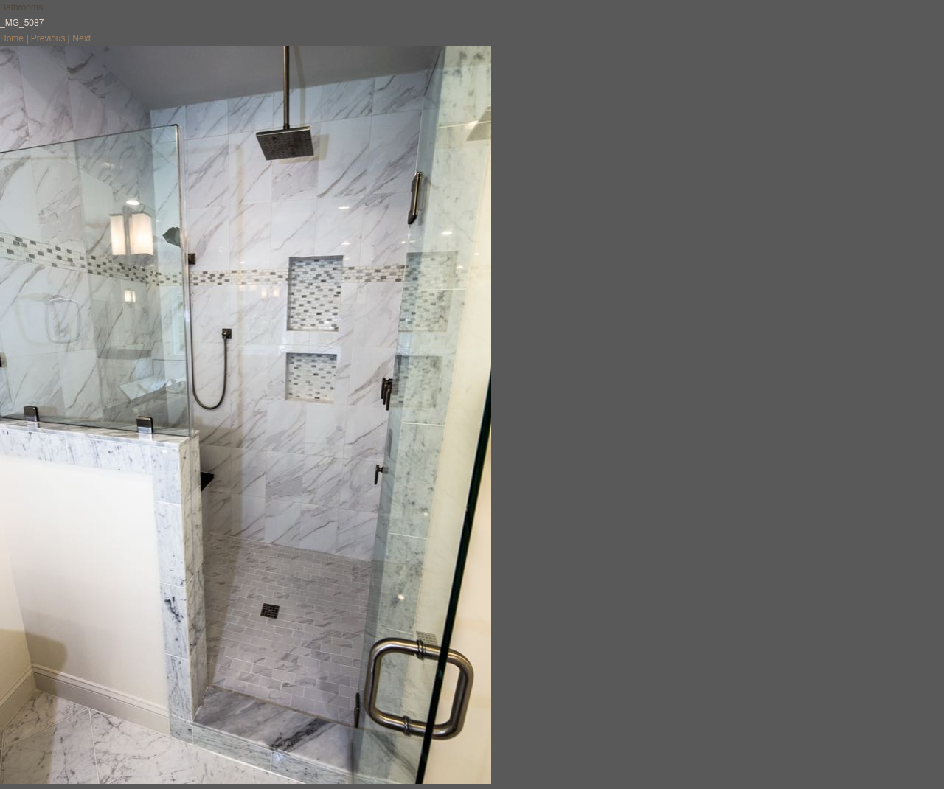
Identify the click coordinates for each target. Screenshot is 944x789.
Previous (48, 38)
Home (12, 38)
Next (81, 38)
